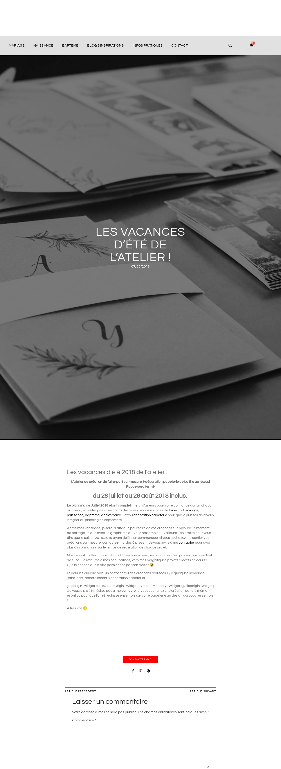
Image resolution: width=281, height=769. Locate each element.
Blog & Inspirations (105, 45)
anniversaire (111, 515)
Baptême (70, 45)
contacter (121, 510)
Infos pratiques (148, 45)
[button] (230, 45)
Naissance (43, 45)
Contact (179, 45)
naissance (75, 515)
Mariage (17, 45)
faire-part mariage (183, 510)
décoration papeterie (150, 515)
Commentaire (84, 720)
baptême (92, 515)
